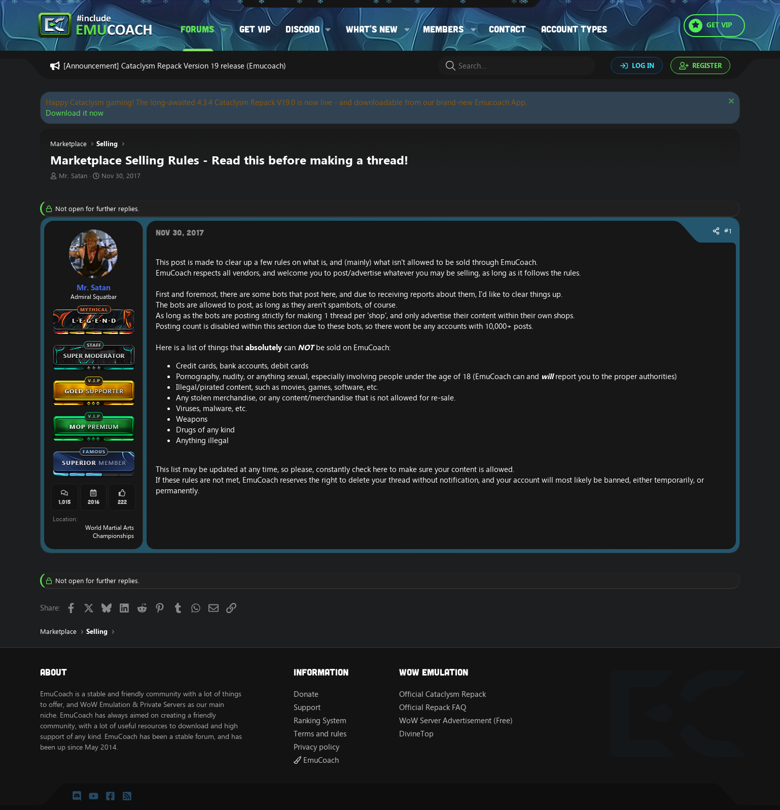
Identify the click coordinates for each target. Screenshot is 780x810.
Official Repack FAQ (432, 707)
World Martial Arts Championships (109, 532)
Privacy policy (316, 746)
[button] (224, 29)
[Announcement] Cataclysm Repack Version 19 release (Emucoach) (174, 65)
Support (307, 707)
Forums (197, 29)
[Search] (516, 65)
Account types (574, 29)
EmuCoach (316, 760)
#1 (728, 231)
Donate (306, 694)
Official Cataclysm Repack (442, 694)
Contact (507, 29)
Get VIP (254, 29)
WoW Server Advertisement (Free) (456, 720)
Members (443, 29)
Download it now (74, 113)
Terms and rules (320, 733)
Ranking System (320, 720)
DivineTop (416, 733)
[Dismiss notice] (730, 102)
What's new (372, 29)
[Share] (716, 231)
